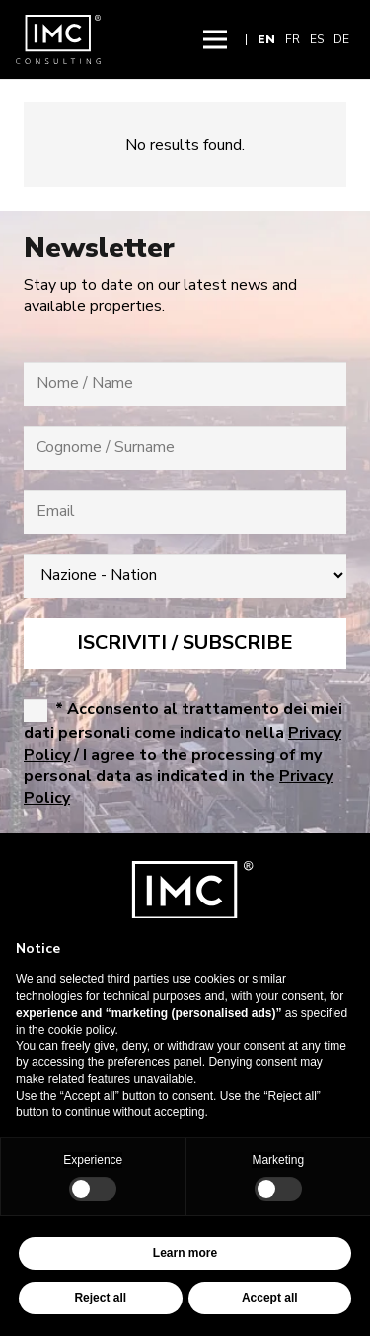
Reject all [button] (100, 1297)
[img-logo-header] (58, 39)
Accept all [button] (270, 1297)
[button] (215, 39)
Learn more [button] (185, 1253)
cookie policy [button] (81, 1029)
